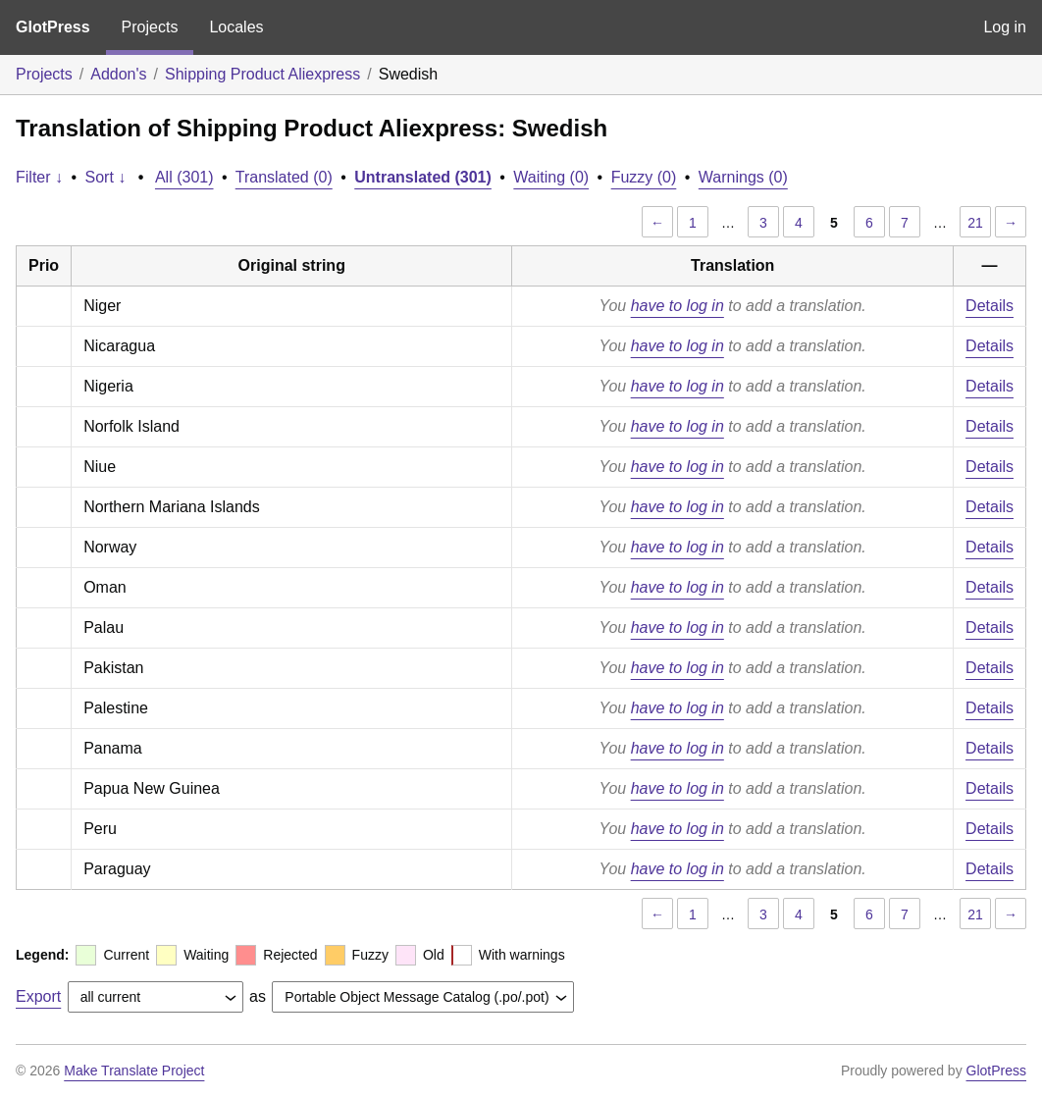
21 (975, 223)
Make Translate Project (134, 1070)
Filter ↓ (39, 177)
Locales (236, 27)
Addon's (118, 74)
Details (989, 305)
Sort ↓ (106, 177)
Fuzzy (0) (644, 177)
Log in (1004, 27)
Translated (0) (284, 177)
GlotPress (53, 27)
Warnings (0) (743, 177)
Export (38, 996)
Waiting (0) (551, 177)
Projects (150, 27)
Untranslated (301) (423, 177)
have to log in (677, 305)
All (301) (184, 177)
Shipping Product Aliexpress (262, 74)
